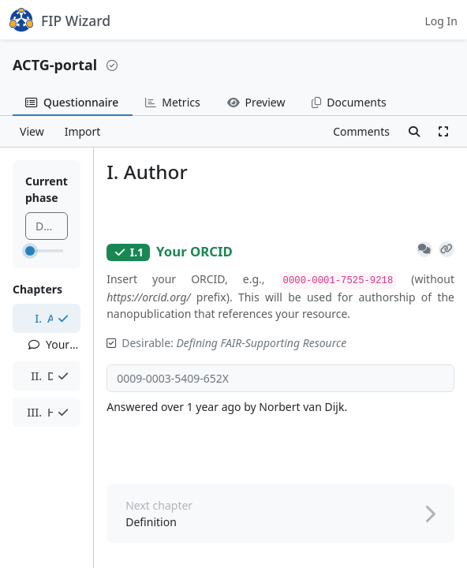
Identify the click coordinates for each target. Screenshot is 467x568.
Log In (441, 20)
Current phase (46, 189)
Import (83, 131)
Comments (361, 131)
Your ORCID (54, 344)
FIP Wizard (59, 20)
